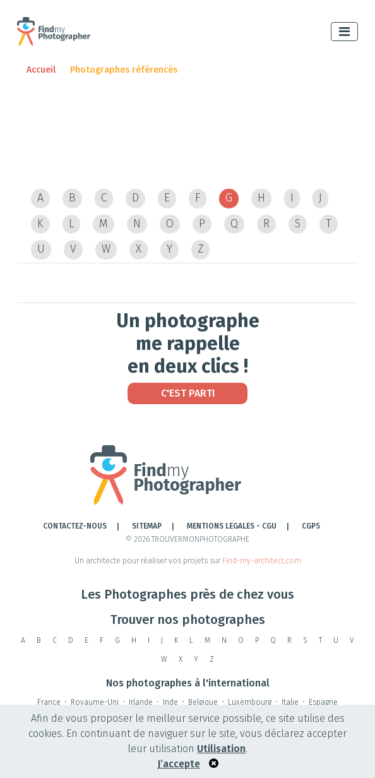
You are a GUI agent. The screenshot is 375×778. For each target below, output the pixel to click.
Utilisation (221, 749)
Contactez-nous (75, 526)
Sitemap (147, 526)
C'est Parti (188, 393)
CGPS (311, 526)
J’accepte (178, 764)
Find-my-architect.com (261, 560)
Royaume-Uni (95, 702)
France (49, 702)
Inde (170, 702)
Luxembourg (249, 702)
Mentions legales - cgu (232, 526)
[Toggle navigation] (344, 31)
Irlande (141, 702)
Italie (290, 702)
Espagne (323, 702)
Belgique (203, 702)
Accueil (41, 69)
